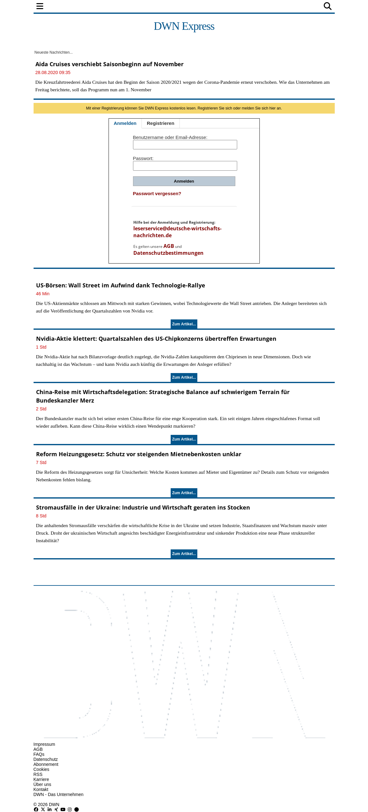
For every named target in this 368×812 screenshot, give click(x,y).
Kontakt (41, 789)
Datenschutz (46, 759)
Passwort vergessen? (157, 193)
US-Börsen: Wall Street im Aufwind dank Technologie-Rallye (120, 285)
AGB (168, 246)
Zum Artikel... (184, 324)
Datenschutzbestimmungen (168, 252)
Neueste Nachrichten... (53, 52)
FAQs (39, 754)
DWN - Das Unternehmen (59, 794)
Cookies (42, 769)
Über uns (42, 784)
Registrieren (160, 123)
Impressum (44, 744)
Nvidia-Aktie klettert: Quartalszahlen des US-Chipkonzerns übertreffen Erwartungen (156, 338)
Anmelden (125, 123)
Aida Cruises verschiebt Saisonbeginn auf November (109, 64)
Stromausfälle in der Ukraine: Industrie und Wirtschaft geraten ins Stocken (143, 507)
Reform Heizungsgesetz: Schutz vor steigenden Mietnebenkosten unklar (138, 454)
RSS (38, 774)
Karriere (41, 779)
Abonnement (46, 764)
